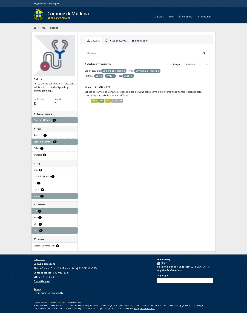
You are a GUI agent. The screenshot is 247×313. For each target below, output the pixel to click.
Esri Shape (117, 100)
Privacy (37, 289)
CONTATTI (39, 259)
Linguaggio (162, 275)
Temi (171, 16)
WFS (101, 100)
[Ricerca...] (142, 53)
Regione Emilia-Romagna (46, 3)
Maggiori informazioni (144, 308)
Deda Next (184, 266)
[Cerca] (204, 53)
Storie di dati (185, 16)
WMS (94, 100)
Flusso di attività (115, 40)
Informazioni (204, 16)
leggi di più (47, 91)
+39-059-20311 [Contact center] (61, 272)
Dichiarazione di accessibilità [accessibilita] (48, 293)
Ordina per (175, 64)
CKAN (162, 263)
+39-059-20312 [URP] (49, 277)
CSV (107, 100)
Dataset (159, 16)
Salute (54, 28)
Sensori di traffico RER (98, 87)
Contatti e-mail (42, 281)
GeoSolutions (174, 270)
